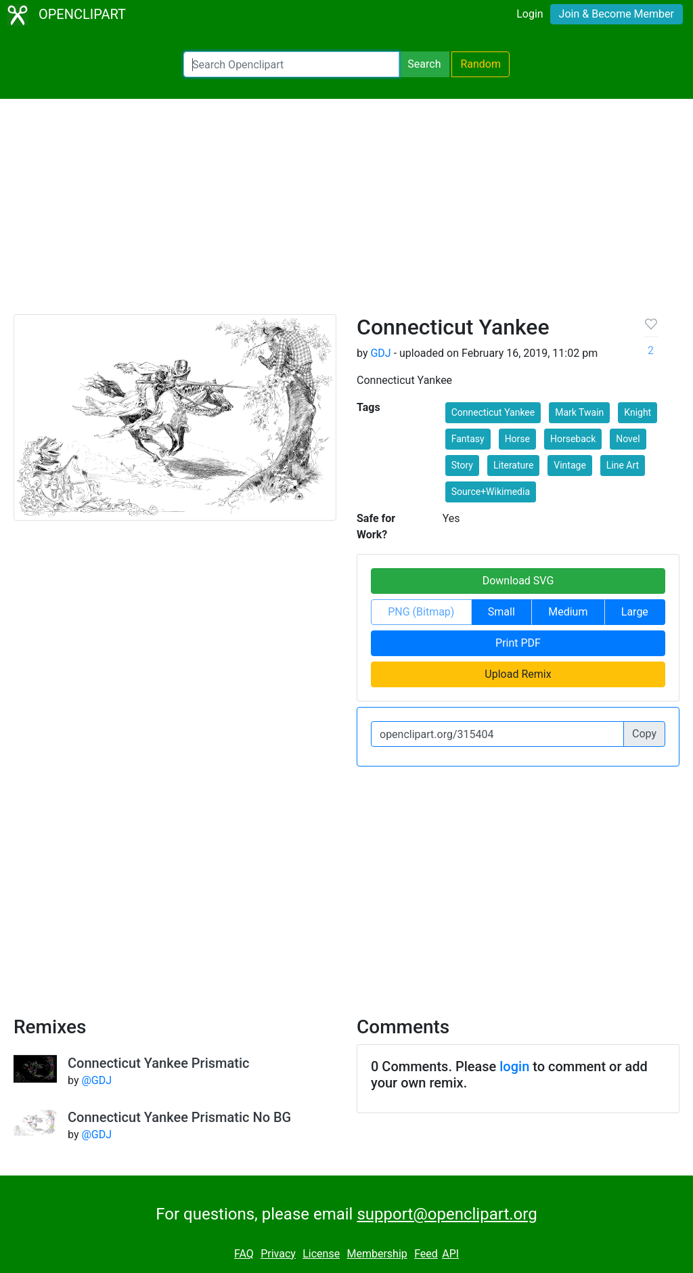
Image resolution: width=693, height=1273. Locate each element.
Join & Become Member (616, 13)
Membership (376, 1253)
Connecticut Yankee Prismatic (158, 1063)
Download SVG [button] (518, 580)
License (321, 1253)
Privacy (278, 1253)
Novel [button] (628, 438)
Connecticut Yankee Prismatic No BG (179, 1117)
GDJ (380, 353)
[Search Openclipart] (291, 64)
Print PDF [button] (518, 642)
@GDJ (96, 1080)
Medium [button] (567, 611)
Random (480, 64)
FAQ (244, 1253)
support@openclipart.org (447, 1214)
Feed (426, 1253)
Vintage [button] (570, 465)
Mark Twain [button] (579, 412)
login (514, 1066)
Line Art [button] (622, 465)
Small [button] (501, 611)
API (450, 1253)
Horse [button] (517, 438)
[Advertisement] (346, 212)
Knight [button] (637, 412)
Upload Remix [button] (518, 674)
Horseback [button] (573, 438)
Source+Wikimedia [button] (490, 491)
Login (529, 13)
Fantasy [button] (468, 438)
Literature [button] (513, 465)
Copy (644, 733)
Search (424, 64)
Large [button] (634, 611)
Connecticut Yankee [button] (493, 412)
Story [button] (462, 465)
